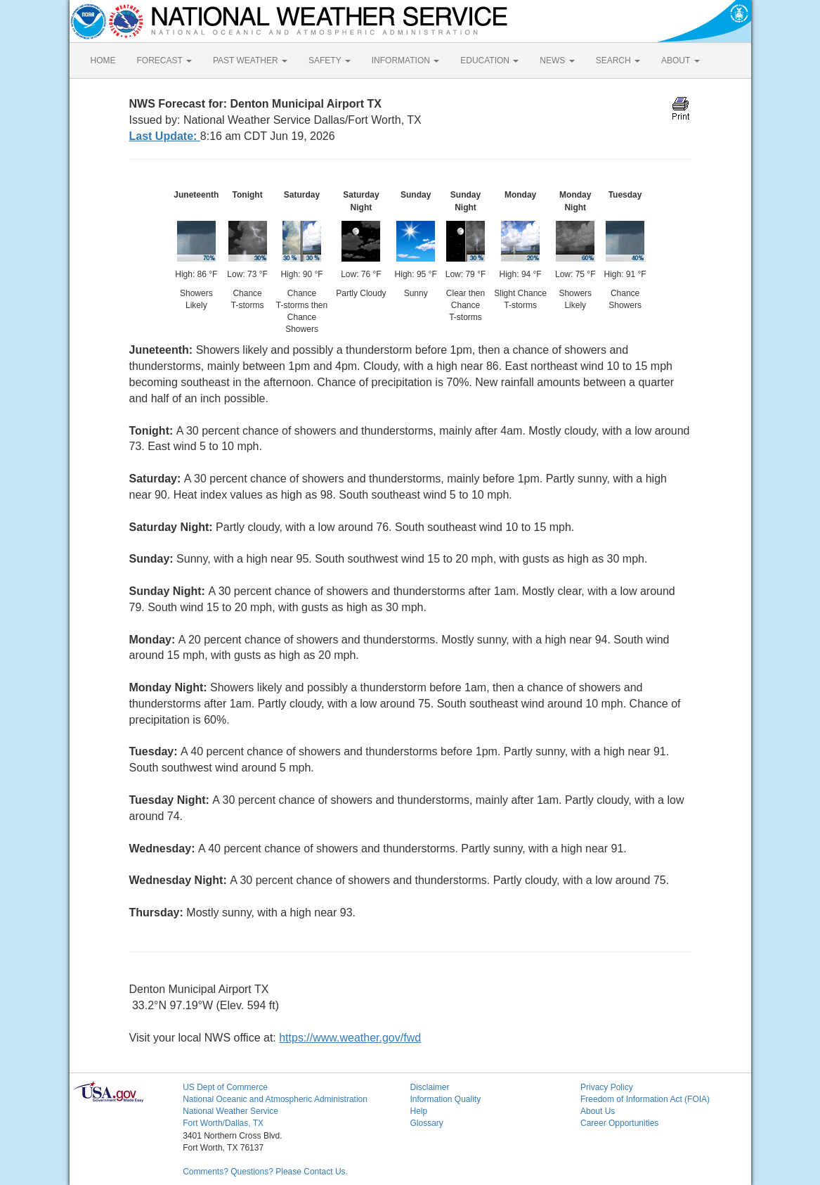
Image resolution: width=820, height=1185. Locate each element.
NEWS (557, 60)
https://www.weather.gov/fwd (350, 1038)
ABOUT (680, 60)
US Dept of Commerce (225, 1087)
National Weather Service (230, 1111)
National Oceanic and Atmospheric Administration (275, 1099)
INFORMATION (405, 60)
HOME (103, 60)
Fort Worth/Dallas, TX (223, 1123)
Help (418, 1111)
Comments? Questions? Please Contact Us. (265, 1172)
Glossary (426, 1123)
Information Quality (445, 1099)
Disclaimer (429, 1087)
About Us (597, 1111)
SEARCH (618, 60)
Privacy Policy (606, 1087)
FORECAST (164, 60)
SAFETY (329, 60)
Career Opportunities (619, 1123)
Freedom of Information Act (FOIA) (645, 1099)
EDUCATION (489, 60)
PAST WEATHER (250, 60)
